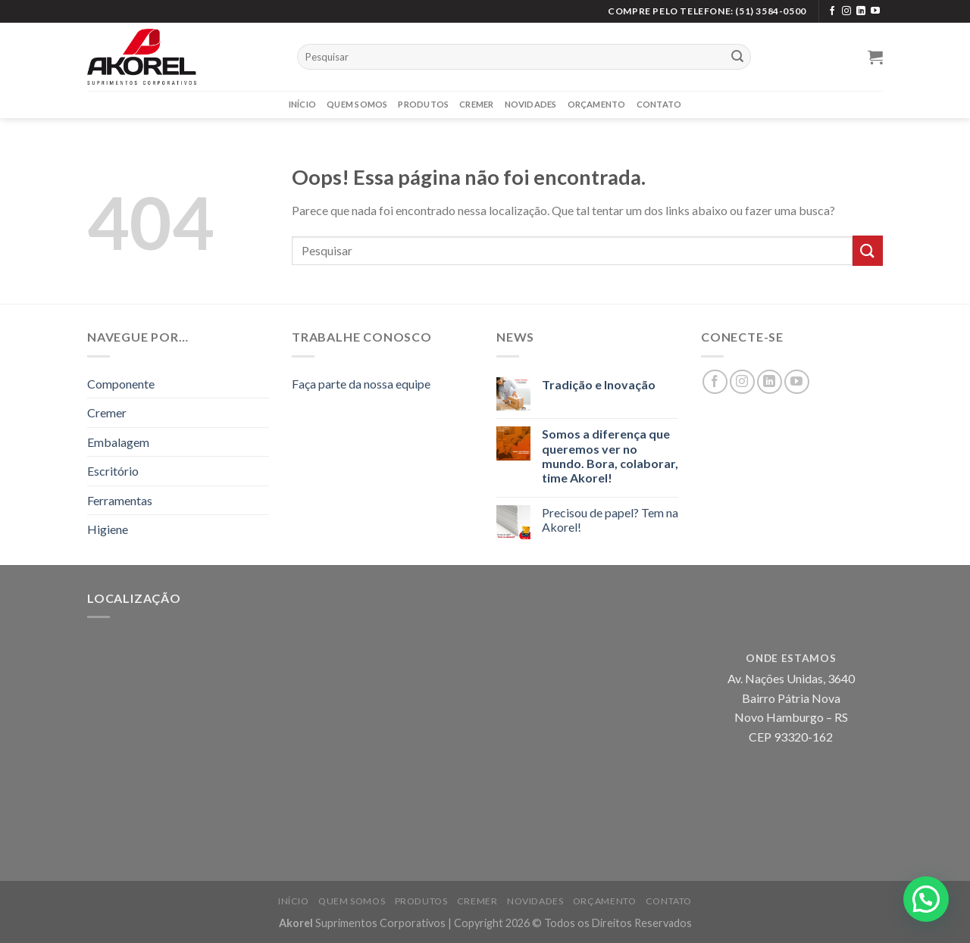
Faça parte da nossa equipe (361, 383)
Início (302, 104)
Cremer (476, 104)
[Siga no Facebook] (832, 11)
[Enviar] (737, 57)
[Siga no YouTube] (875, 11)
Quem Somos (357, 104)
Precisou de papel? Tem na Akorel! (610, 519)
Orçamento (597, 104)
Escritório (113, 471)
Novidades (531, 104)
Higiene (107, 529)
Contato (659, 104)
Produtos (423, 104)
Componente (121, 383)
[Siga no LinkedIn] (860, 11)
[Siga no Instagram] (846, 11)
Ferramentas (119, 500)
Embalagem (118, 442)
